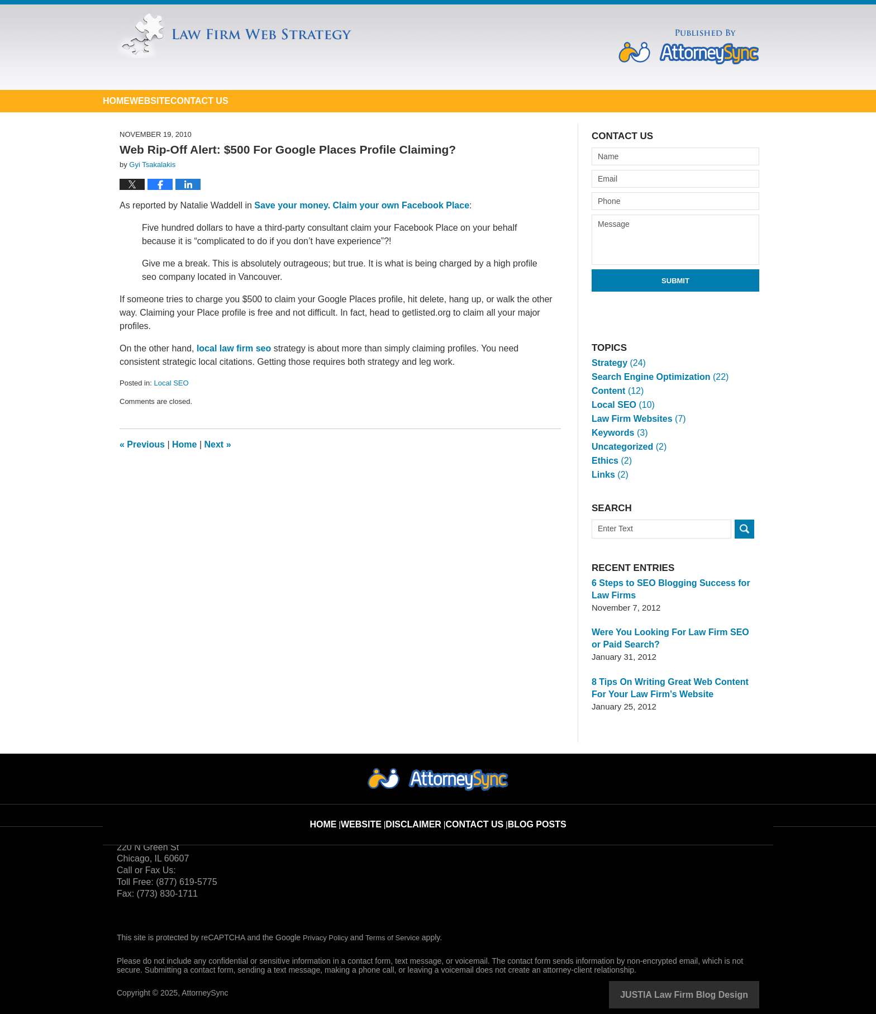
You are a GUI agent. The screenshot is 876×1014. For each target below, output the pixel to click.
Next (217, 444)
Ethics (611, 460)
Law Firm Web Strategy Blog (307, 49)
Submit (675, 281)
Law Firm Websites (636, 418)
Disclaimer (421, 815)
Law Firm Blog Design (706, 993)
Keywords (618, 432)
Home (139, 101)
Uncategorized (627, 446)
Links (609, 474)
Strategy (617, 363)
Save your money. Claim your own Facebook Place (361, 205)
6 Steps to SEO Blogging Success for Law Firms (675, 589)
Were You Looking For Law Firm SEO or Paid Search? (671, 638)
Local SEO (171, 383)
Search (744, 529)
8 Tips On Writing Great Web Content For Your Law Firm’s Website (673, 688)
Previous (142, 444)
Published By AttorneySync (688, 47)
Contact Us (317, 101)
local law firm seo (234, 348)
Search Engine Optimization (656, 377)
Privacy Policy (327, 937)
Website (220, 101)
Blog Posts (530, 815)
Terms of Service (398, 937)
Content (616, 391)
